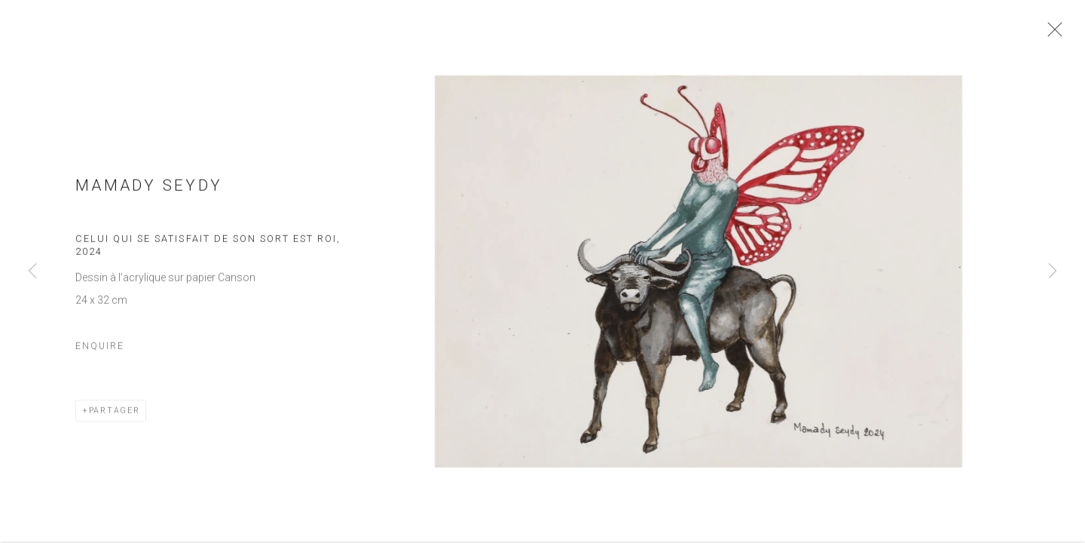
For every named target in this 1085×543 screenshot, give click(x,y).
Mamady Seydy (148, 191)
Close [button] (1056, 34)
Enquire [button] (99, 351)
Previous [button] (32, 271)
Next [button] (1052, 271)
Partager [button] (114, 417)
